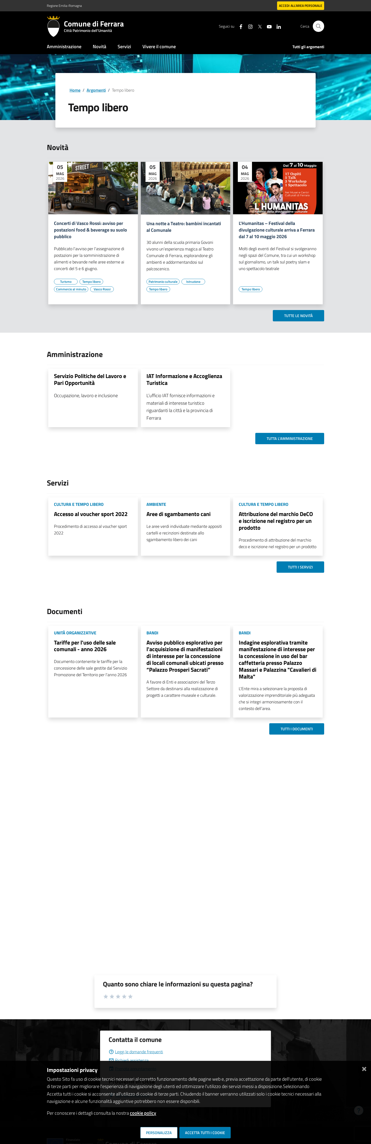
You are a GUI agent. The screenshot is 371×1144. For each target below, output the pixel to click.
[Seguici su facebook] (238, 26)
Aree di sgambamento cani (178, 514)
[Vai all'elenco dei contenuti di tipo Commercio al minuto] (71, 289)
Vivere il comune (159, 46)
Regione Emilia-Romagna (64, 5)
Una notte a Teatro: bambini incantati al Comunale (183, 226)
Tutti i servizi (300, 567)
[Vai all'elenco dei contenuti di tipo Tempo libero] (91, 281)
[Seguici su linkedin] (276, 26)
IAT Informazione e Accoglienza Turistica (184, 379)
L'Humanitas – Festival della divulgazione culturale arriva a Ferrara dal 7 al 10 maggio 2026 (277, 230)
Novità (99, 46)
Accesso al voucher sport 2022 (91, 514)
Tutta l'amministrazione (290, 438)
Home (75, 90)
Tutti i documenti (297, 729)
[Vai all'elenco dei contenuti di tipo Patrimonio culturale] (163, 281)
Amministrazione (64, 46)
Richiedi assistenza (129, 1060)
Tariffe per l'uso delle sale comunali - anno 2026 (85, 646)
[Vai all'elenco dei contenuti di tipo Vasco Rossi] (102, 289)
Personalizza (159, 1132)
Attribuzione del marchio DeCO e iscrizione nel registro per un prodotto (276, 521)
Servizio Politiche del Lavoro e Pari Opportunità (90, 379)
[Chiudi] (364, 1068)
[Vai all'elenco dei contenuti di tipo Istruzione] (193, 281)
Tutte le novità (298, 315)
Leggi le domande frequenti (136, 1052)
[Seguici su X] (257, 26)
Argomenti (96, 90)
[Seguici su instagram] (248, 26)
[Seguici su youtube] (267, 26)
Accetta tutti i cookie (205, 1132)
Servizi (124, 46)
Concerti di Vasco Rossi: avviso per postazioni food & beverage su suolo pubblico (90, 230)
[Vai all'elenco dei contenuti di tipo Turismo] (66, 281)
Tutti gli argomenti (308, 47)
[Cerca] (318, 26)
